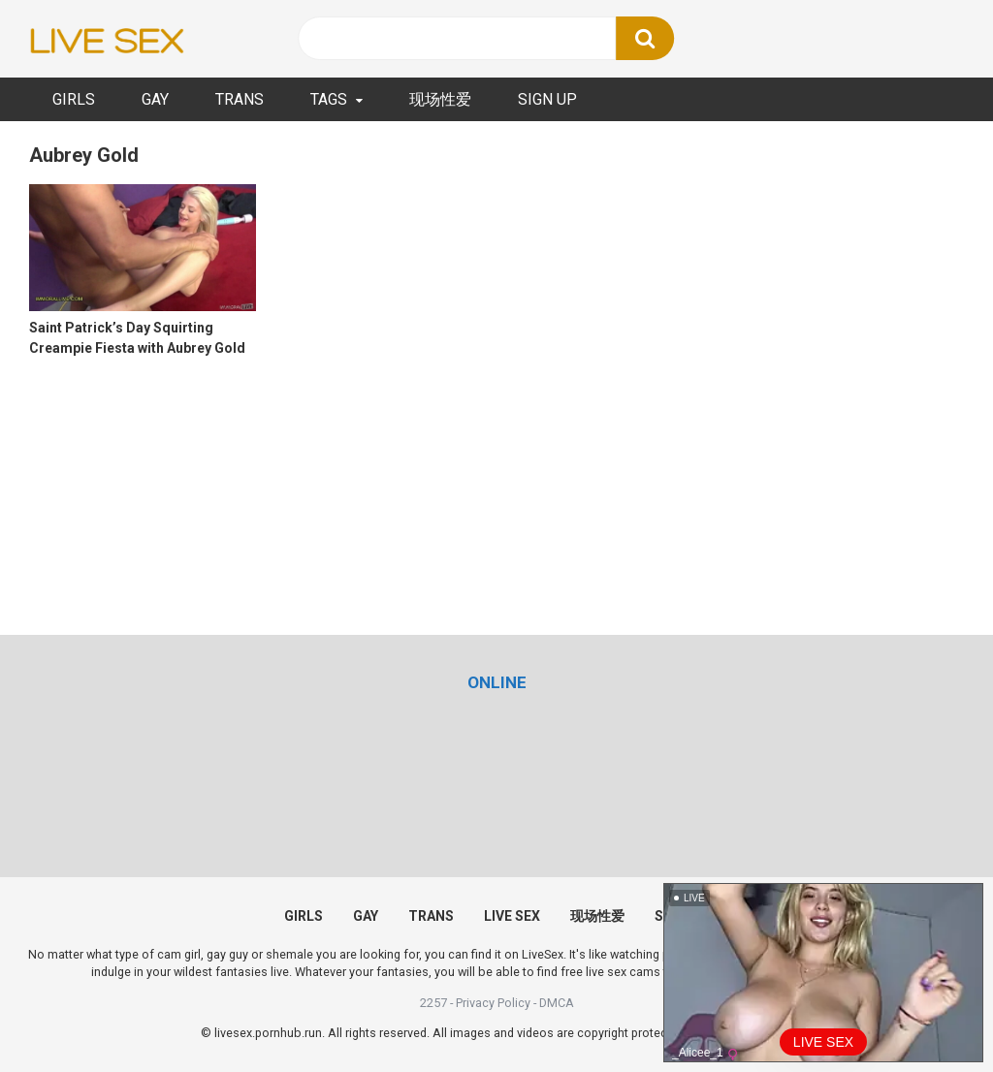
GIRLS (73, 99)
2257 (433, 1002)
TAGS (328, 99)
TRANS (239, 99)
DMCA (556, 1002)
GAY (155, 99)
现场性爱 (440, 99)
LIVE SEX (512, 916)
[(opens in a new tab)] (497, 682)
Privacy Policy (493, 1002)
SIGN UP (547, 99)
